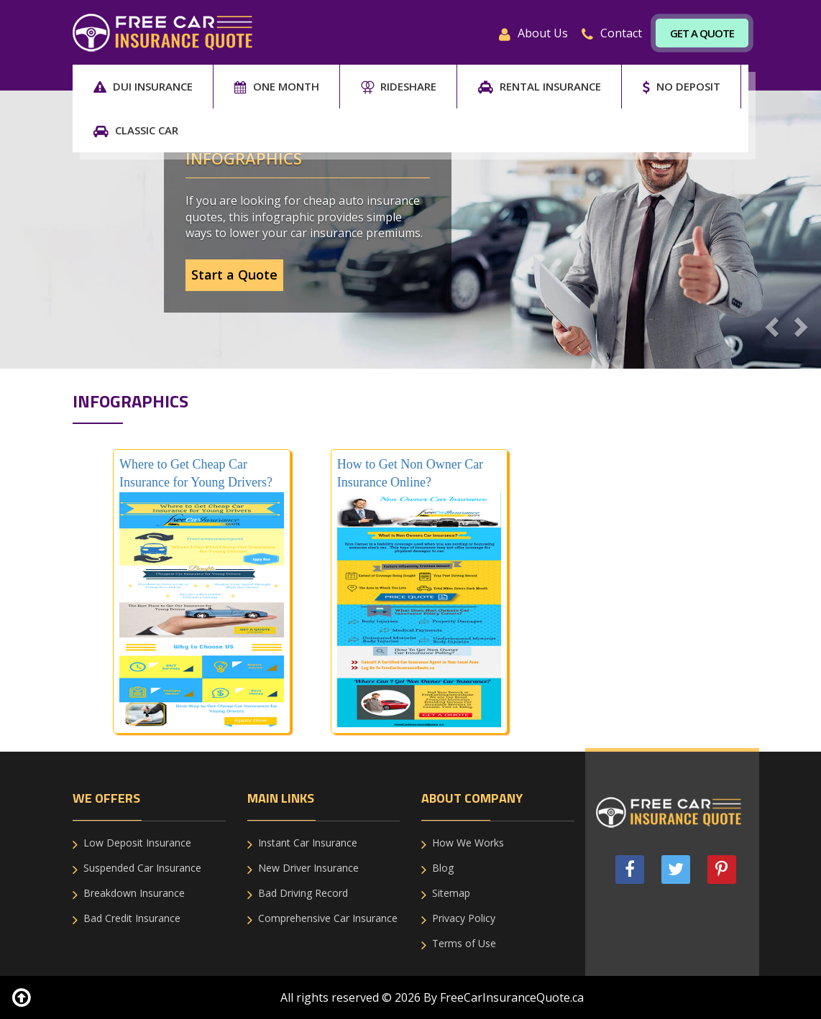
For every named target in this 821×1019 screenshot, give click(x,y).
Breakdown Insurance (134, 893)
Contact (612, 33)
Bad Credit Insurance (131, 918)
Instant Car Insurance (307, 842)
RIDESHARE (398, 86)
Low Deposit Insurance (137, 842)
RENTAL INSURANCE (539, 86)
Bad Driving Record (303, 893)
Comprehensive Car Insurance (328, 918)
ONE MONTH (276, 86)
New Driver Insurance (308, 868)
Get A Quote (702, 33)
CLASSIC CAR (135, 130)
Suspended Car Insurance (142, 868)
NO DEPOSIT (681, 86)
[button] (770, 323)
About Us (533, 33)
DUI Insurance (143, 86)
